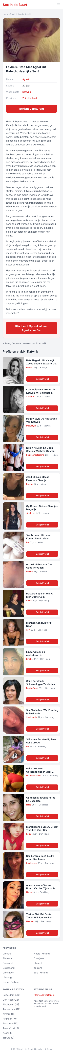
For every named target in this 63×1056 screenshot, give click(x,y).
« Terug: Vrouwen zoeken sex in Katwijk (25, 343)
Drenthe (7, 953)
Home (5, 14)
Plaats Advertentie (44, 994)
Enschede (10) (10, 1023)
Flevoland (8, 958)
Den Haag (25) (11, 999)
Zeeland (38, 967)
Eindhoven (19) (11, 1004)
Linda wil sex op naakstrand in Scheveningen (35, 655)
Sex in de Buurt (15, 5)
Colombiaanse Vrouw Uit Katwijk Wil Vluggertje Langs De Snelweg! (40, 392)
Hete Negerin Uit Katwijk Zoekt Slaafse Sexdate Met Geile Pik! (41, 363)
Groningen (8, 972)
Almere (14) (9, 1013)
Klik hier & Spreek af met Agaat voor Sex (31, 328)
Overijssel (39, 958)
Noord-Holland (42, 953)
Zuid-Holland (16, 14)
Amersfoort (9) (11, 1028)
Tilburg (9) (8, 1037)
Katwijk (28, 14)
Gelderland (9, 967)
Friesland (8, 963)
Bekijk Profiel (42, 379)
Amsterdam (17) (11, 1009)
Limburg (7, 977)
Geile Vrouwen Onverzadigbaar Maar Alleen (38, 771)
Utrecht (38, 963)
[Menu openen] (58, 4)
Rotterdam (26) (11, 994)
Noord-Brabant (11, 982)
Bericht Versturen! (31, 108)
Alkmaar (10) (10, 1018)
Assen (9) (8, 1032)
